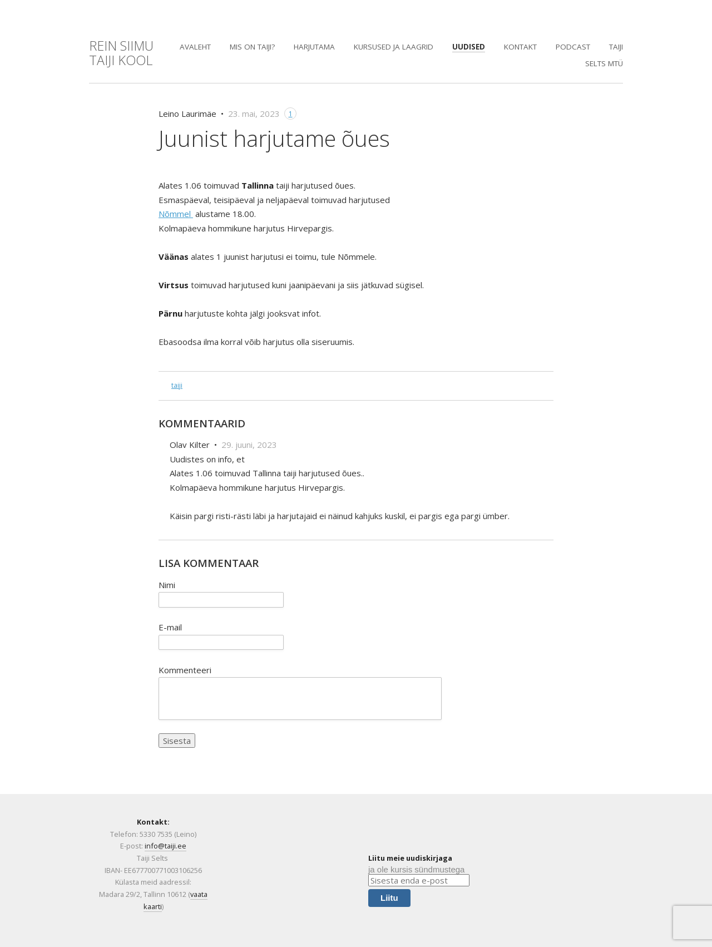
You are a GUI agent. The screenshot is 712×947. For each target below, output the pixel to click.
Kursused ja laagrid (393, 47)
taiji (176, 385)
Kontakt (520, 47)
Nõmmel (176, 213)
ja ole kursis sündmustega (416, 869)
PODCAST (573, 47)
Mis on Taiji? (252, 47)
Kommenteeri (185, 669)
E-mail (170, 627)
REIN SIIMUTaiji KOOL (121, 53)
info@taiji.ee (165, 846)
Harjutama (314, 47)
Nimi (167, 584)
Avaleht (195, 47)
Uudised (468, 47)
